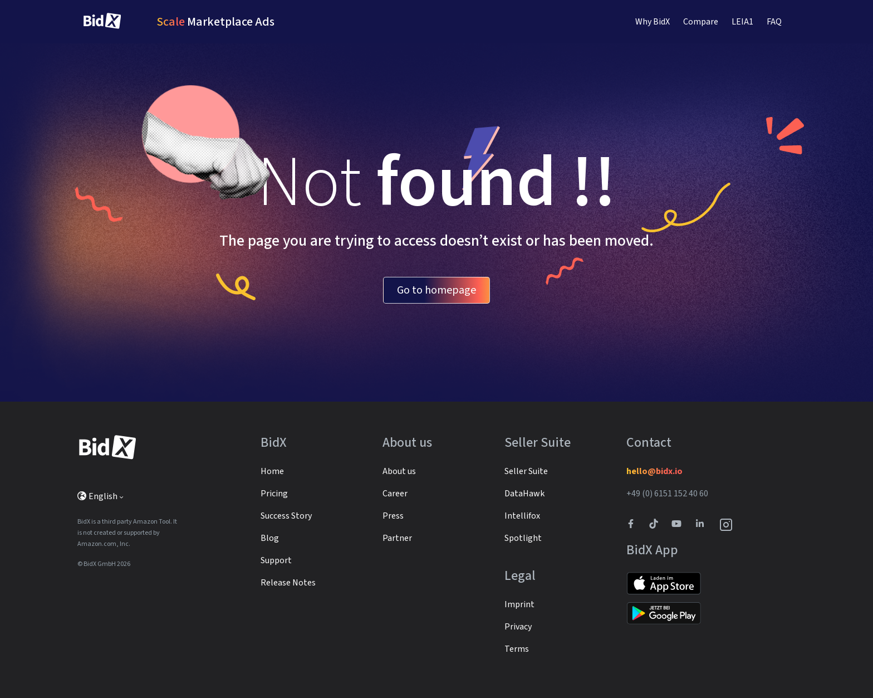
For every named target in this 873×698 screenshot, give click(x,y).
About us (399, 471)
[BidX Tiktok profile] (655, 525)
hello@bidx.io (654, 471)
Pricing (274, 493)
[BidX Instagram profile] (726, 525)
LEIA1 (742, 22)
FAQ (774, 22)
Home (272, 471)
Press (393, 516)
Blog (270, 538)
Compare (700, 22)
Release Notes (288, 583)
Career (395, 493)
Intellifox (522, 516)
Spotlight (523, 538)
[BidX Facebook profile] (635, 525)
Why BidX (652, 22)
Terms (516, 649)
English (97, 496)
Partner (397, 538)
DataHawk (524, 493)
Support (276, 560)
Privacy (518, 627)
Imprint (519, 604)
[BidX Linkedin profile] (703, 525)
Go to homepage (436, 290)
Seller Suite (526, 471)
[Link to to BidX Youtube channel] (679, 525)
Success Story (286, 516)
